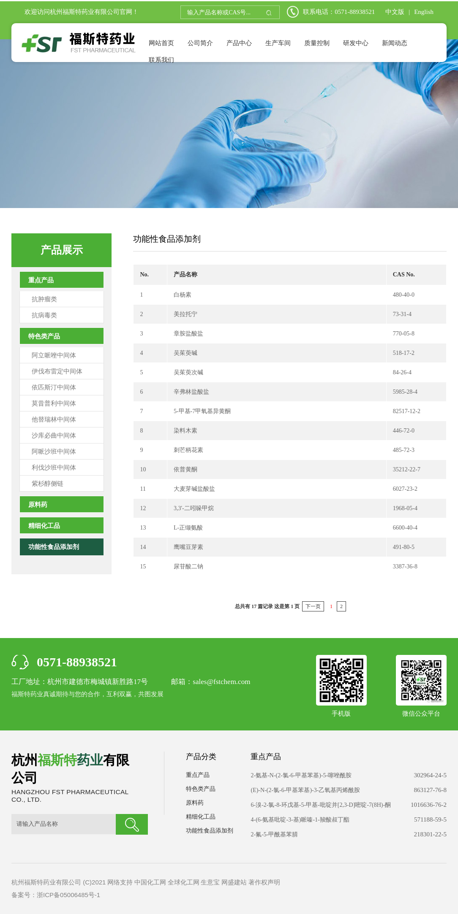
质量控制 (317, 43)
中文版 (394, 11)
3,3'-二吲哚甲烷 (194, 508)
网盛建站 (234, 882)
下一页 (313, 606)
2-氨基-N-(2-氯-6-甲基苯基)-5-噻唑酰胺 (301, 775)
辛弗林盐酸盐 (191, 392)
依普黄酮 (185, 469)
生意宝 (210, 882)
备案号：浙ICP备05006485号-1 (55, 894)
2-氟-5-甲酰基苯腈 (274, 834)
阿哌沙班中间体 (54, 451)
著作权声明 (264, 882)
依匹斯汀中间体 (54, 387)
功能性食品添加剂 (53, 547)
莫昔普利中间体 (54, 403)
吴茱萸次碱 (188, 372)
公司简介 (200, 43)
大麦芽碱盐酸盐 (194, 489)
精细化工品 (44, 525)
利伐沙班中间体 (54, 467)
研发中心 (355, 43)
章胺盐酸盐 (188, 333)
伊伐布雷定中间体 (57, 371)
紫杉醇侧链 (47, 483)
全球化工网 (183, 882)
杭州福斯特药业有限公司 (85, 11)
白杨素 (182, 295)
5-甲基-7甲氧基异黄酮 (202, 411)
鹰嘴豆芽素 (188, 547)
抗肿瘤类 (44, 299)
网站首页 (161, 43)
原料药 (37, 504)
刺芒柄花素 (188, 450)
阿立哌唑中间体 (54, 355)
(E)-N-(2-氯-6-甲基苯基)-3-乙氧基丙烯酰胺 (305, 790)
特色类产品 (44, 336)
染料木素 (185, 430)
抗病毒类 (44, 315)
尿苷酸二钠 (188, 566)
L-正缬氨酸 (188, 528)
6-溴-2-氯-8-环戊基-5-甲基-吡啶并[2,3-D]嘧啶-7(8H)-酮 (321, 805)
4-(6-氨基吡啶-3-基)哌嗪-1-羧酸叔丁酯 (300, 820)
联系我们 (161, 60)
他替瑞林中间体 (54, 419)
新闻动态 (394, 43)
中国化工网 (150, 882)
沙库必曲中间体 (54, 435)
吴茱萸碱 (185, 353)
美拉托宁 (185, 314)
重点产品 (41, 280)
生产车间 (278, 43)
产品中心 (239, 43)
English (423, 11)
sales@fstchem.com (221, 682)
